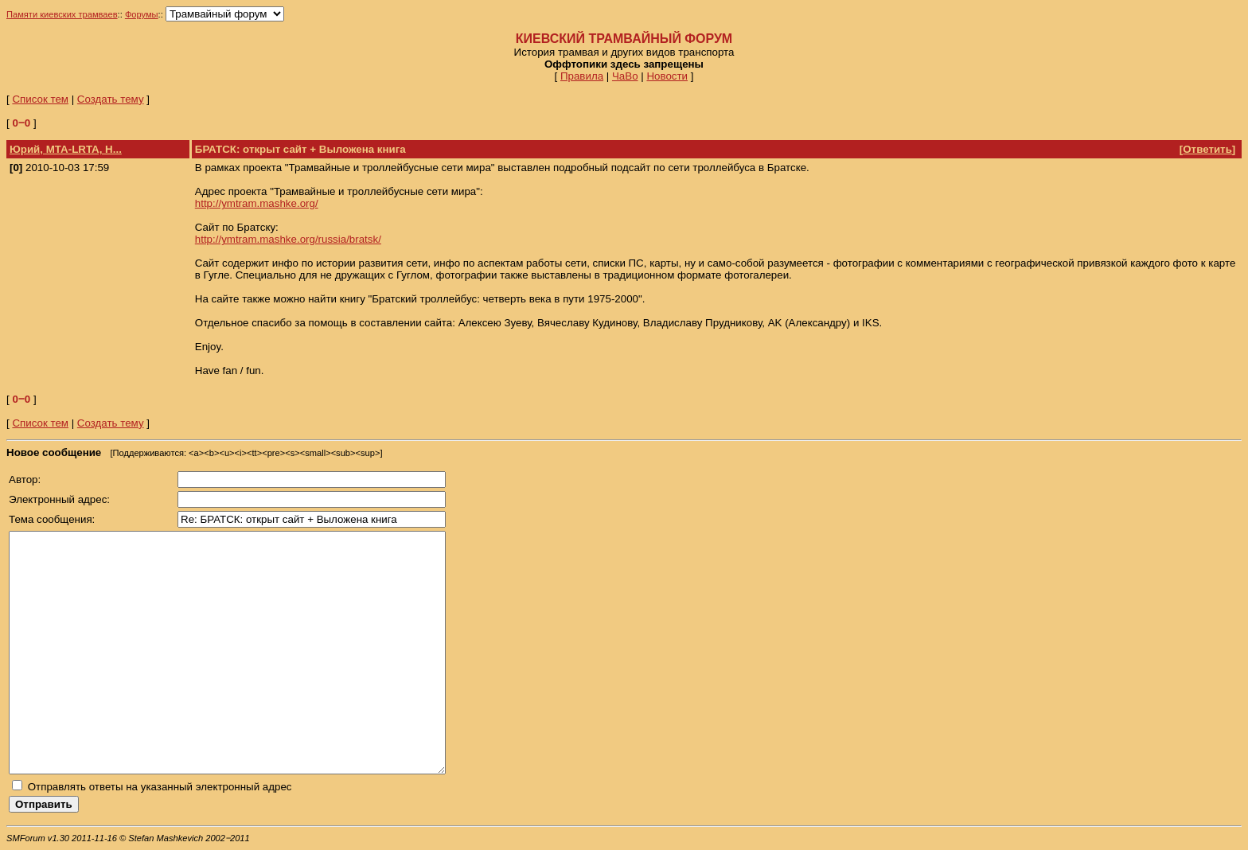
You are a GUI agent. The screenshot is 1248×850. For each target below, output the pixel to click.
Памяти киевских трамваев (62, 14)
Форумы (141, 14)
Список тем (40, 99)
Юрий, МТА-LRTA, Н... (66, 149)
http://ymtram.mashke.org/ (256, 203)
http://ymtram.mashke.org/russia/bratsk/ (288, 239)
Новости (667, 76)
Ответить (1207, 149)
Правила (581, 76)
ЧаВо (625, 76)
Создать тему (110, 99)
